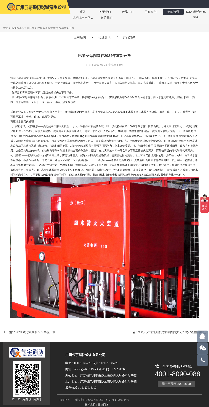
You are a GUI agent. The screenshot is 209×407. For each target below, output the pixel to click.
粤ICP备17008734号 (116, 399)
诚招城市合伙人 (83, 17)
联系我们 (106, 17)
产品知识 (129, 37)
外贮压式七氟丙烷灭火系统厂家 (34, 332)
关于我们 (105, 11)
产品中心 (128, 11)
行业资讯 (104, 37)
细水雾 (63, 135)
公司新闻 (29, 28)
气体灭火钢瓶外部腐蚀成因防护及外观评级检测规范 (171, 332)
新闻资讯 (173, 11)
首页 (82, 11)
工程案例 (150, 11)
